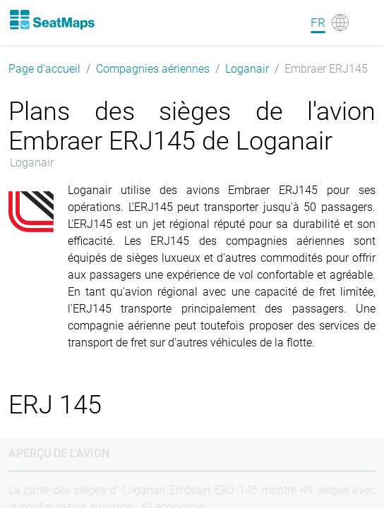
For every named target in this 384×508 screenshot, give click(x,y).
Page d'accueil (44, 68)
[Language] (330, 22)
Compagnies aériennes (153, 68)
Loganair (247, 68)
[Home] (51, 20)
